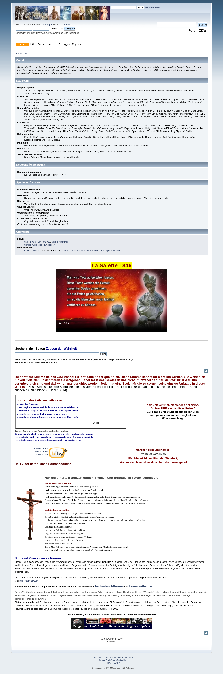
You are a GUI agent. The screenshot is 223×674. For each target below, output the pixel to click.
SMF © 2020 (44, 242)
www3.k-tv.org (41, 448)
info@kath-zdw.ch (28, 580)
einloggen (47, 24)
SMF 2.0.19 (30, 242)
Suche (20, 348)
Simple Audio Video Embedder (39, 244)
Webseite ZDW (152, 7)
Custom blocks (31, 250)
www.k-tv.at (42, 454)
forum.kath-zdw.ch (142, 586)
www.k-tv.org (41, 451)
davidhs (65, 250)
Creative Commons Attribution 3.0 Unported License (96, 250)
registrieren (65, 24)
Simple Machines (59, 242)
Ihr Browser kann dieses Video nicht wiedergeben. (111, 300)
